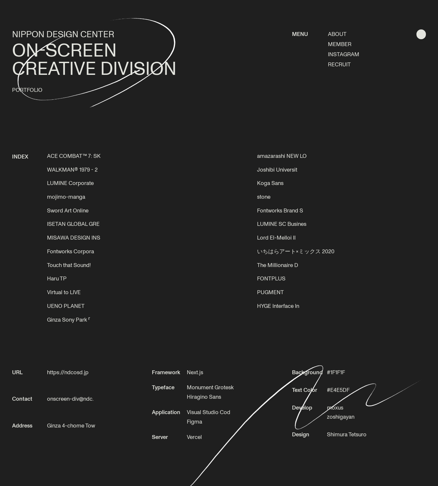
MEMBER (339, 44)
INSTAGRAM (343, 54)
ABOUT (337, 34)
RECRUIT (339, 64)
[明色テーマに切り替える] (421, 34)
